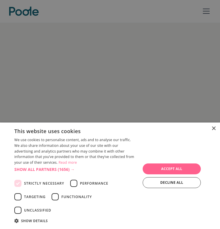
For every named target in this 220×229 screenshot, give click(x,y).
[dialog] (110, 176)
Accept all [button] (171, 168)
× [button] (213, 129)
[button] (75, 169)
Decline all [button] (171, 182)
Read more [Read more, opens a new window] (68, 162)
